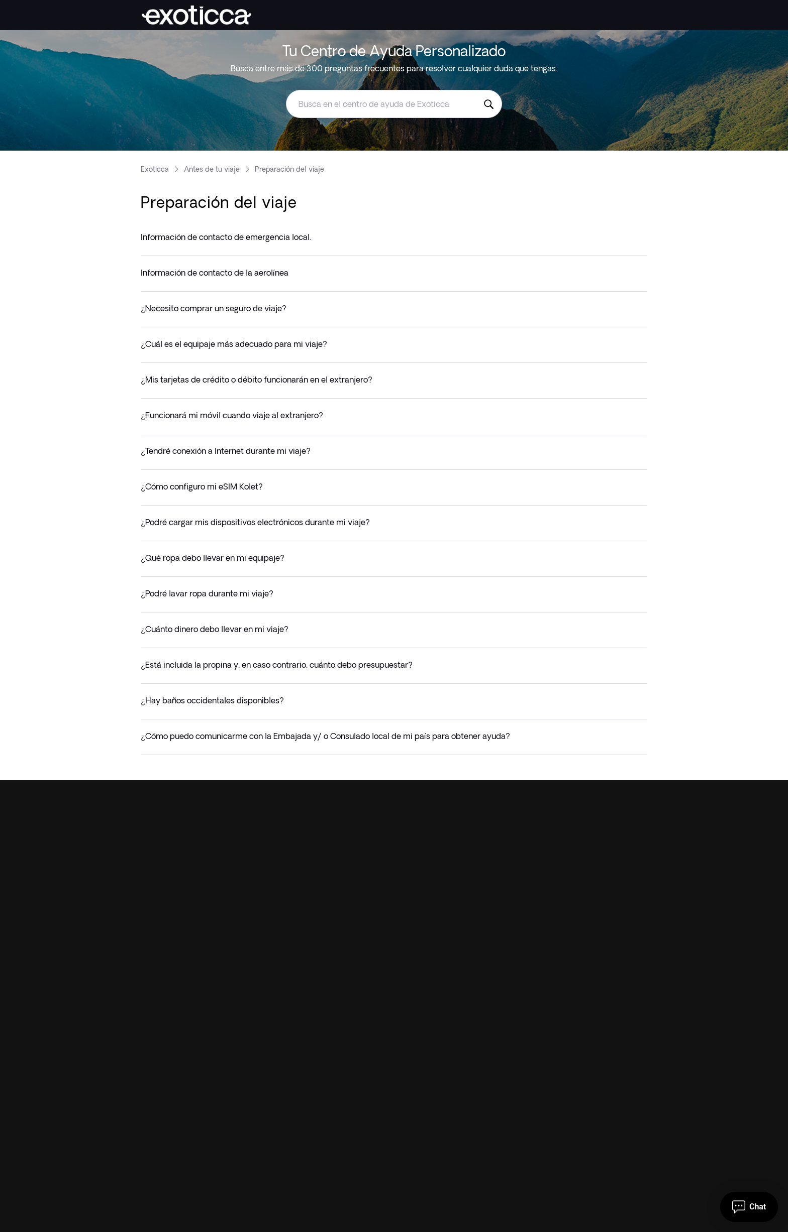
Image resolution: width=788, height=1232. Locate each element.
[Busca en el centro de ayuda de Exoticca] (488, 104)
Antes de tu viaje (212, 169)
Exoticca (155, 169)
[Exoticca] (196, 15)
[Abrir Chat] (749, 1207)
